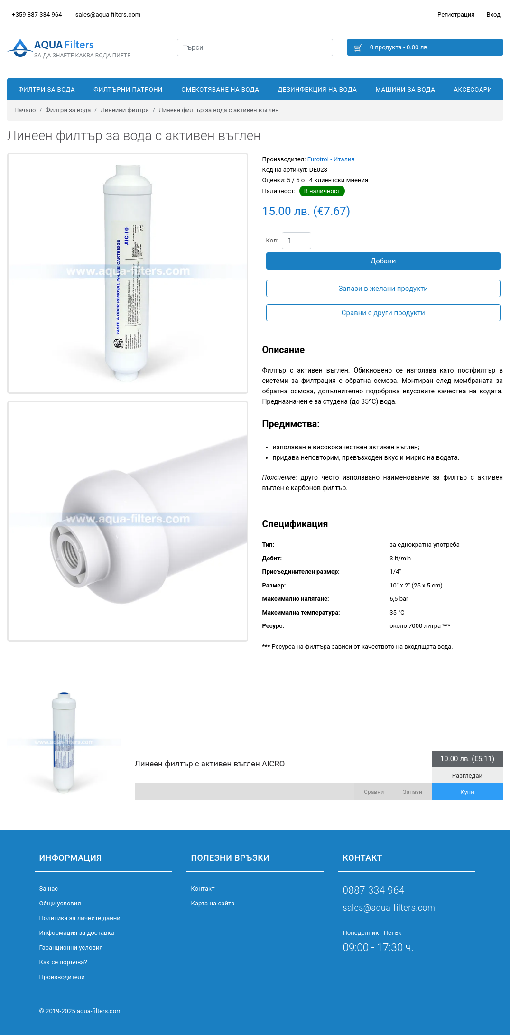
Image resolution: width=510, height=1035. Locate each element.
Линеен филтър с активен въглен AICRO (210, 763)
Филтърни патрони (128, 89)
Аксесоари (473, 89)
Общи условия (60, 903)
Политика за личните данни (80, 918)
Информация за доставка (76, 932)
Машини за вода (405, 89)
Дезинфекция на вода (317, 89)
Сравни (374, 792)
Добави (383, 261)
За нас (48, 888)
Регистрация (455, 14)
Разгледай (467, 775)
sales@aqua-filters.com (107, 14)
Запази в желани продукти (383, 288)
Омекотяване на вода (220, 89)
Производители (62, 976)
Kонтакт (202, 888)
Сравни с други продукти (383, 312)
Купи (467, 791)
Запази (412, 792)
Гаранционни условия (71, 947)
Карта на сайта (212, 903)
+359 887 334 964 (37, 14)
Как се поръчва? (63, 962)
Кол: (272, 240)
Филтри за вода (47, 89)
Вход (494, 14)
